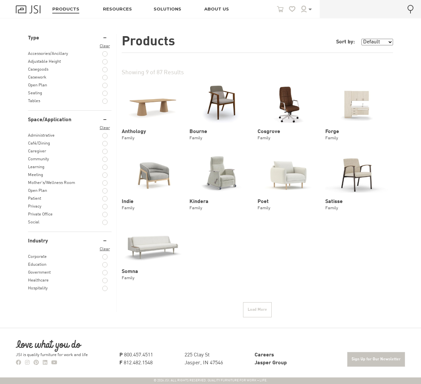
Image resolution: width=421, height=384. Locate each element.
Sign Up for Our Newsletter (376, 359)
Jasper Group (271, 363)
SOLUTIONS (167, 9)
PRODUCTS (65, 9)
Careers (264, 355)
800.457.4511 (136, 355)
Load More (257, 310)
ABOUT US (216, 9)
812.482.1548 (136, 363)
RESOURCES (117, 9)
